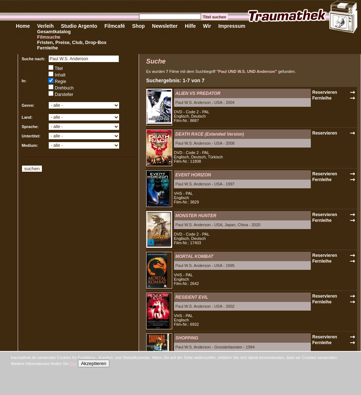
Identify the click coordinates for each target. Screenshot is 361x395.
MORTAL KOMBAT (194, 256)
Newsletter (165, 26)
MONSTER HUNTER (195, 215)
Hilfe (190, 26)
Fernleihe (47, 48)
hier (73, 363)
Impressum (231, 26)
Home (23, 26)
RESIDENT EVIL (191, 297)
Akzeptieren (93, 363)
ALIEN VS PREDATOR (198, 93)
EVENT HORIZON (193, 174)
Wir (207, 26)
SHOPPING (186, 338)
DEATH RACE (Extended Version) (209, 134)
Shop (138, 26)
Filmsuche (48, 37)
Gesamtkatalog (54, 31)
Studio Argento (79, 26)
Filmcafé (114, 26)
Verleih (45, 26)
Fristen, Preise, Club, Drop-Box (71, 42)
